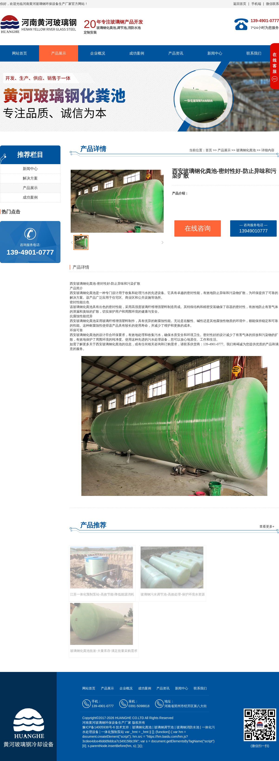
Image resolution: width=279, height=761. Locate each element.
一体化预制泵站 (112, 732)
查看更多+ (266, 526)
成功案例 (136, 53)
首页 (209, 150)
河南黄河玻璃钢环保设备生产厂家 (47, 4)
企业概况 (97, 53)
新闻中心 (214, 53)
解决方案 (30, 178)
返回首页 (239, 4)
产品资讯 (175, 53)
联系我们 (253, 53)
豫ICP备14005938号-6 (99, 727)
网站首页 (19, 53)
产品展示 (58, 53)
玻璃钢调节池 (164, 727)
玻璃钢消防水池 (187, 727)
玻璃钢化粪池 (246, 150)
